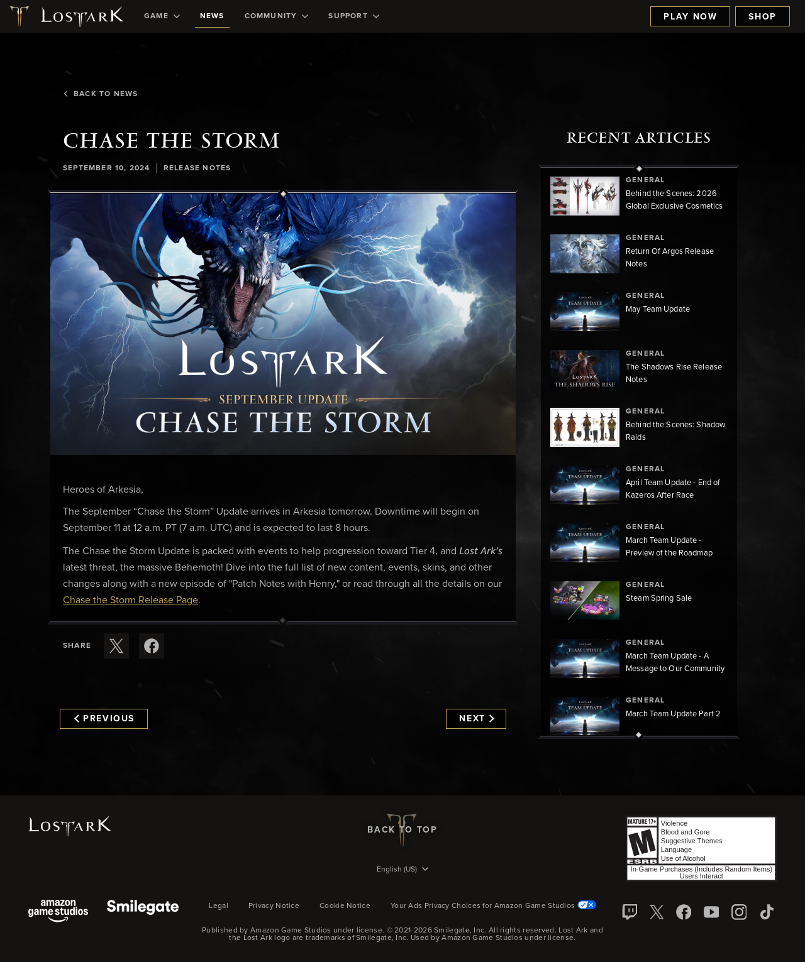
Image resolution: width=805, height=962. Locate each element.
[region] (639, 451)
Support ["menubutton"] (353, 16)
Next (476, 718)
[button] (283, 324)
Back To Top (402, 830)
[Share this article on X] (116, 646)
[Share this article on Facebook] (151, 646)
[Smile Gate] (143, 912)
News (212, 16)
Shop (762, 17)
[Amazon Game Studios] (58, 912)
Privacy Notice (273, 906)
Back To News (100, 94)
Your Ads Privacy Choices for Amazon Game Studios (493, 906)
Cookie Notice (344, 906)
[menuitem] (162, 16)
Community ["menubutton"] (277, 16)
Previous (104, 718)
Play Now (690, 17)
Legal (218, 906)
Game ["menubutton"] (162, 16)
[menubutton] (402, 870)
